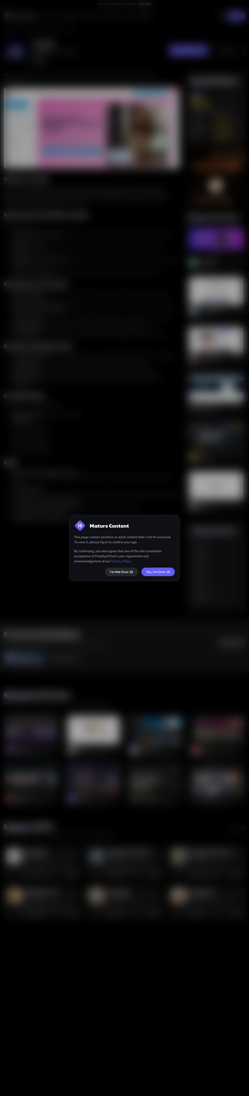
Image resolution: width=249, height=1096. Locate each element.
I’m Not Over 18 (121, 572)
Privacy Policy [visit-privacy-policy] (121, 561)
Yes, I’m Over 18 (158, 572)
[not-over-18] (121, 572)
